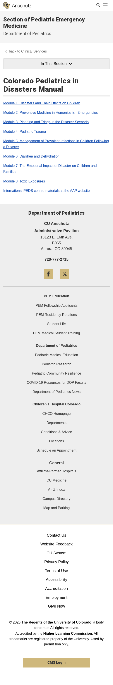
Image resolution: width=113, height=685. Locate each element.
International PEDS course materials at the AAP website (46, 191)
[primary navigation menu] (105, 5)
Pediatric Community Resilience (56, 373)
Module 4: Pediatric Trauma (24, 131)
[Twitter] (64, 280)
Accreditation (56, 588)
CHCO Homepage (56, 413)
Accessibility (56, 579)
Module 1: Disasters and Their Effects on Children (41, 103)
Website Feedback (56, 544)
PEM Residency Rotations (56, 315)
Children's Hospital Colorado (56, 404)
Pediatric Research (56, 364)
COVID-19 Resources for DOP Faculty (56, 382)
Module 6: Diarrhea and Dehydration (31, 156)
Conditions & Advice (56, 432)
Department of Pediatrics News (57, 392)
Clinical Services (34, 51)
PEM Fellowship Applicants (56, 305)
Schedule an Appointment (56, 450)
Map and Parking (56, 508)
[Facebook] (48, 280)
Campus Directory (56, 499)
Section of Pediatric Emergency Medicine (44, 22)
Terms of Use (56, 571)
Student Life (56, 324)
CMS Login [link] (56, 662)
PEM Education (56, 296)
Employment (56, 597)
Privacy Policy (56, 562)
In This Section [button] (56, 63)
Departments (56, 423)
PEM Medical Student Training (56, 333)
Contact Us (56, 535)
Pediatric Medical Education (56, 355)
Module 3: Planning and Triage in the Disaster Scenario (46, 122)
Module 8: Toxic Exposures (24, 181)
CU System (56, 553)
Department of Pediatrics (27, 33)
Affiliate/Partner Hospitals (56, 471)
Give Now (56, 606)
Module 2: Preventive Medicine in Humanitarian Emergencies (50, 112)
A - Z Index (56, 489)
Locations (56, 441)
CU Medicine (56, 480)
